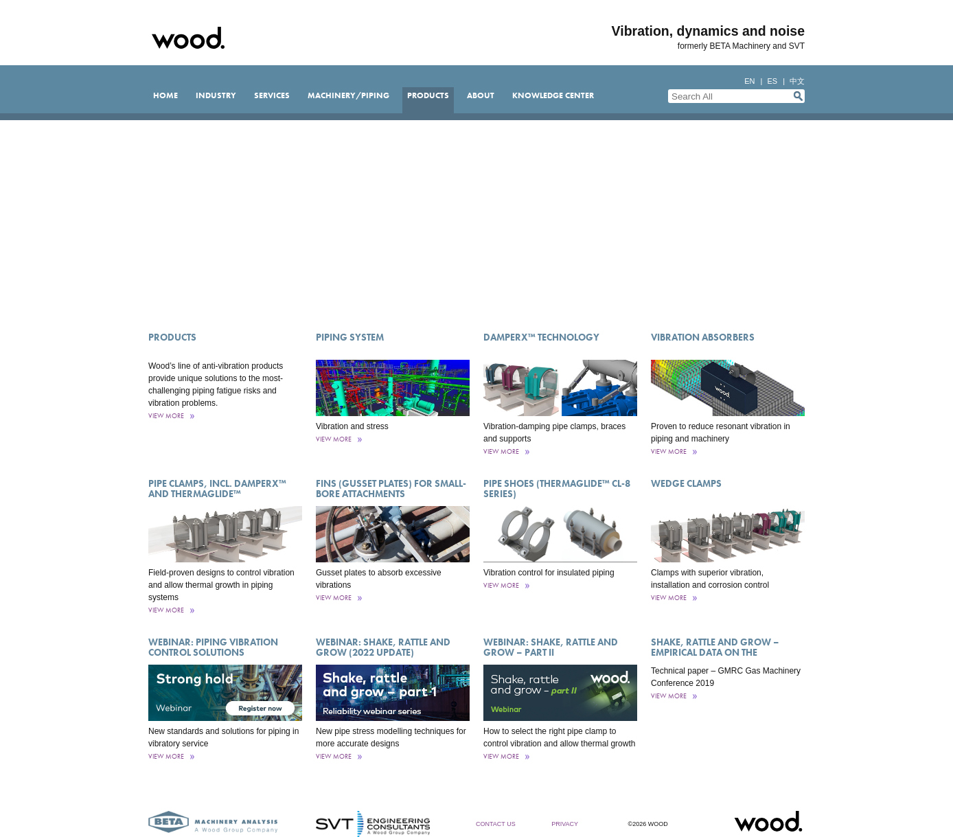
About (480, 95)
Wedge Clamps (686, 483)
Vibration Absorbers (703, 337)
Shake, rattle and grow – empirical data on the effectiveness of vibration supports (716, 657)
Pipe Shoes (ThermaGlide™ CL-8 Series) (556, 488)
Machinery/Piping (348, 95)
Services (272, 95)
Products (428, 95)
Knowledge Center (553, 95)
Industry (216, 95)
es (772, 81)
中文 (797, 81)
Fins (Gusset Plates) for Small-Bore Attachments (391, 488)
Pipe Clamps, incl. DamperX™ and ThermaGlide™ (217, 488)
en (749, 81)
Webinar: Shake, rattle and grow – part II (550, 647)
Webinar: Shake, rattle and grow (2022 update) (383, 647)
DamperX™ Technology (541, 337)
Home (165, 95)
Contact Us (496, 824)
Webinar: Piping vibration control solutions (213, 647)
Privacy (564, 824)
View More (166, 415)
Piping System (350, 337)
